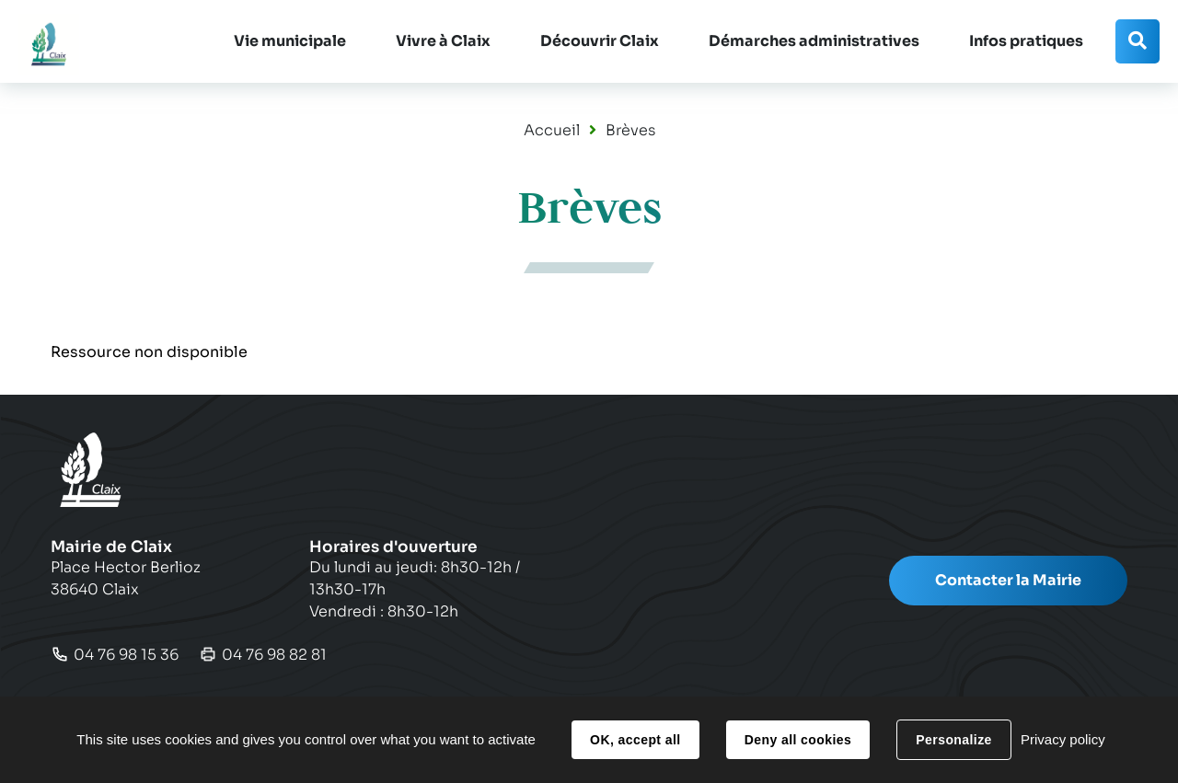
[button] (290, 41)
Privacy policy (1063, 739)
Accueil (552, 130)
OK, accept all (635, 739)
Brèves (630, 130)
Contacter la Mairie (1008, 580)
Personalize (953, 739)
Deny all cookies (798, 739)
